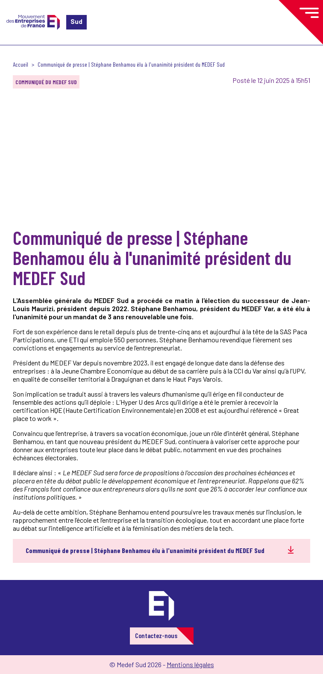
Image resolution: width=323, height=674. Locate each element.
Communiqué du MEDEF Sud (46, 81)
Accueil (20, 64)
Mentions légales (190, 664)
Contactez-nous (156, 635)
